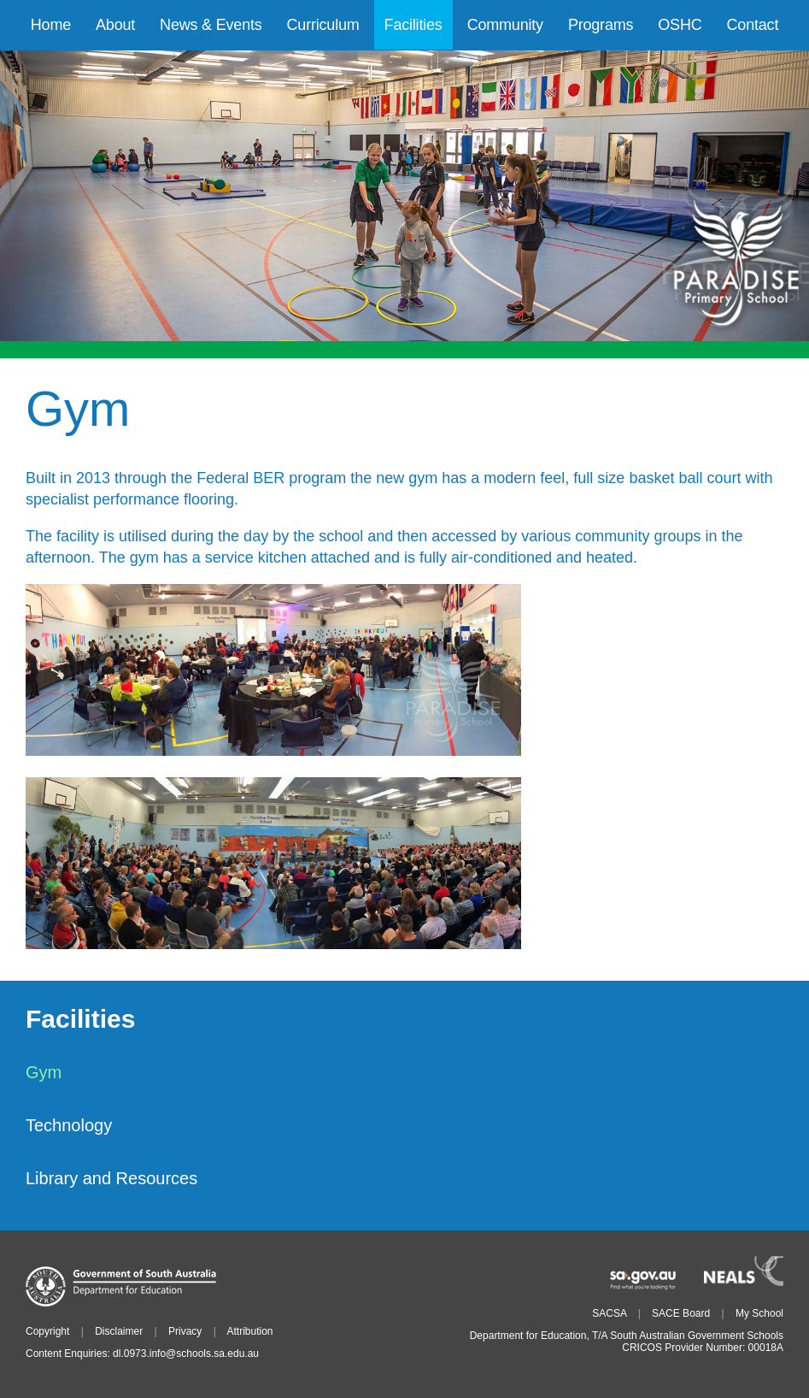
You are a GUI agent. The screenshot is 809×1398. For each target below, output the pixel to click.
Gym (44, 1072)
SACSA (609, 1313)
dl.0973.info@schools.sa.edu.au (186, 1354)
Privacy (185, 1331)
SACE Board (681, 1313)
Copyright (47, 1331)
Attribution (249, 1331)
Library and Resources (111, 1178)
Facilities (80, 1019)
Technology (69, 1125)
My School (759, 1313)
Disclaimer (119, 1331)
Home (51, 24)
